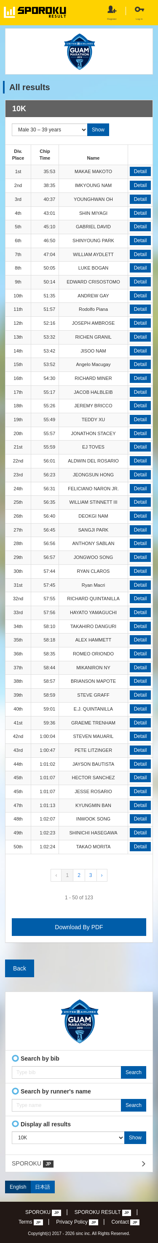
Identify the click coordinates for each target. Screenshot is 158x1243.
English (18, 1187)
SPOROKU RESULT (103, 1212)
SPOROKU (33, 1164)
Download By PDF (79, 927)
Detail (140, 171)
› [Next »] (102, 875)
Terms (31, 1222)
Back (19, 968)
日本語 (42, 1187)
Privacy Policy (77, 1222)
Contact (126, 1222)
